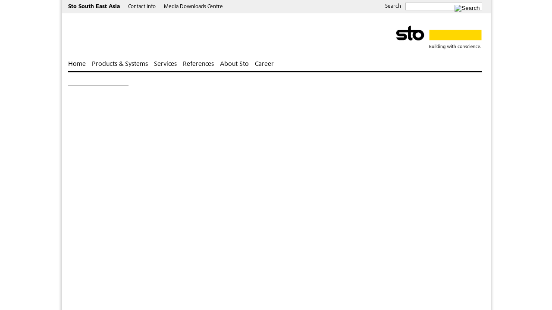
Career (264, 64)
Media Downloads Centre (193, 7)
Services (165, 64)
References (198, 64)
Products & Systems (120, 64)
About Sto (234, 64)
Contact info (142, 7)
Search (393, 6)
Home (77, 64)
